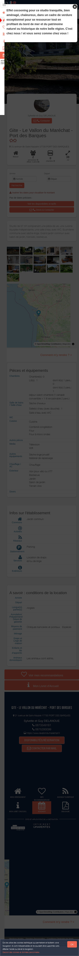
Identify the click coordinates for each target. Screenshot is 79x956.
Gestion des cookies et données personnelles (21, 952)
